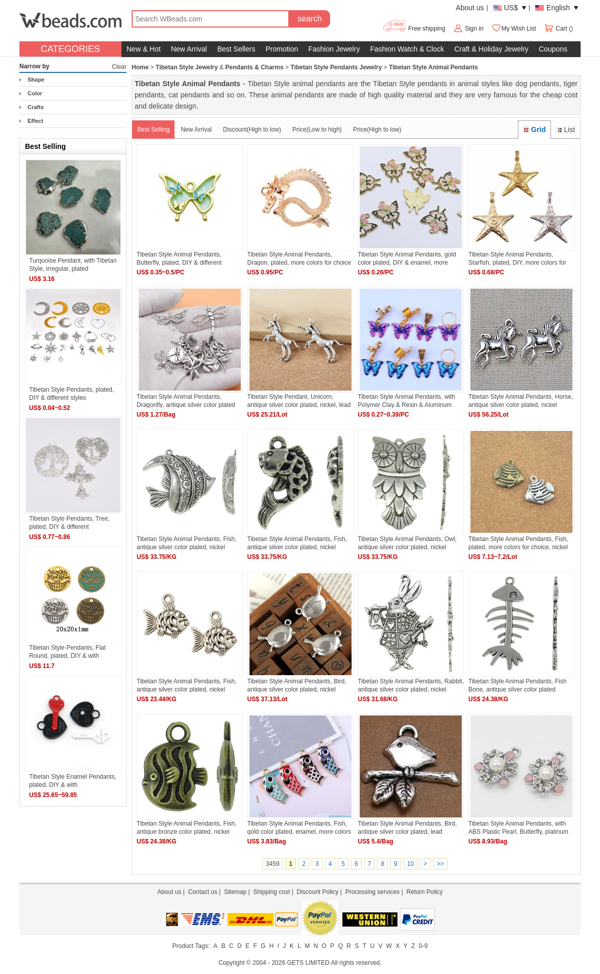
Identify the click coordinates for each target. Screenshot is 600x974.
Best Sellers (236, 49)
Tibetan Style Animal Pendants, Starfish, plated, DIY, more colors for (517, 258)
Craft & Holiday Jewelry (491, 49)
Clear (119, 66)
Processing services (372, 891)
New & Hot (144, 49)
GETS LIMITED (308, 962)
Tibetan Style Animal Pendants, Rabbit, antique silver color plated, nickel (411, 685)
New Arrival (189, 49)
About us (470, 8)
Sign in (474, 28)
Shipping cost (271, 891)
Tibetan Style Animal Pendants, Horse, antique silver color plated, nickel (520, 400)
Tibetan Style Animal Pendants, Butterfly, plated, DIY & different (179, 258)
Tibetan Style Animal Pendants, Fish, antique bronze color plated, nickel (187, 827)
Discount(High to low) (252, 129)
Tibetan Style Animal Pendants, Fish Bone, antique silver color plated (517, 685)
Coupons (553, 49)
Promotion (281, 49)
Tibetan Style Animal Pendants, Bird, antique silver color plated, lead (407, 827)
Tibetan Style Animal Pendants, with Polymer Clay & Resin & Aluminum (406, 400)
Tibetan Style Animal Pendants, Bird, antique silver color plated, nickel (296, 685)
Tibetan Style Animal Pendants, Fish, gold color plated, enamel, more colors (299, 827)
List (565, 129)
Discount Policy (317, 891)
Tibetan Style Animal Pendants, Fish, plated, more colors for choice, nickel (518, 542)
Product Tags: (191, 946)
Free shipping (413, 28)
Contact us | (206, 891)
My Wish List (513, 28)
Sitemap (235, 891)
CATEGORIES (71, 49)
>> (440, 863)
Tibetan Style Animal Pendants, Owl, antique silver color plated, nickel (407, 542)
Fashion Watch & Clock (407, 49)
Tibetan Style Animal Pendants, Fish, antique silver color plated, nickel (187, 542)
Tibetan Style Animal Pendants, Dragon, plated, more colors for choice (299, 258)
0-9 (423, 946)
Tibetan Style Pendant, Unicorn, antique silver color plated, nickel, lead (299, 400)
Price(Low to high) (317, 129)
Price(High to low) (377, 129)
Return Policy (424, 891)
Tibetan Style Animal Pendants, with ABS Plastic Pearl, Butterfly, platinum (518, 827)
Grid (534, 129)
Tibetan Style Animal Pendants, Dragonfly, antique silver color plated (186, 400)
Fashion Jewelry (334, 49)
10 (410, 863)
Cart (556, 28)
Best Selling (153, 129)
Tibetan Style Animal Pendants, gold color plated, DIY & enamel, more (407, 258)
